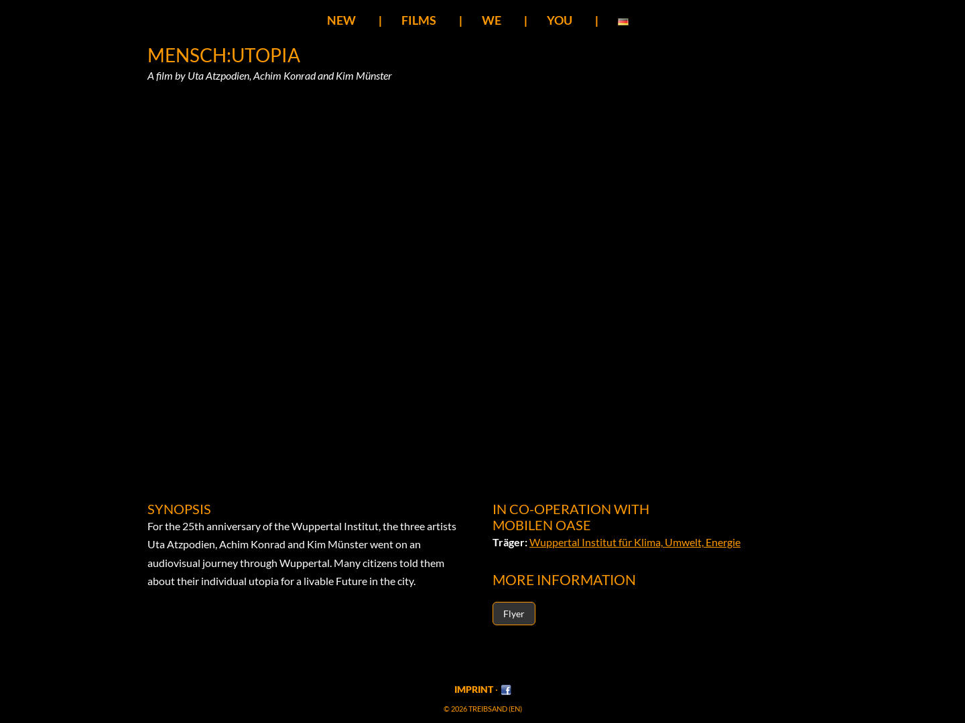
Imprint (473, 689)
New (341, 20)
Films (418, 20)
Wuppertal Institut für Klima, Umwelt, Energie (635, 542)
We (491, 20)
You (559, 20)
